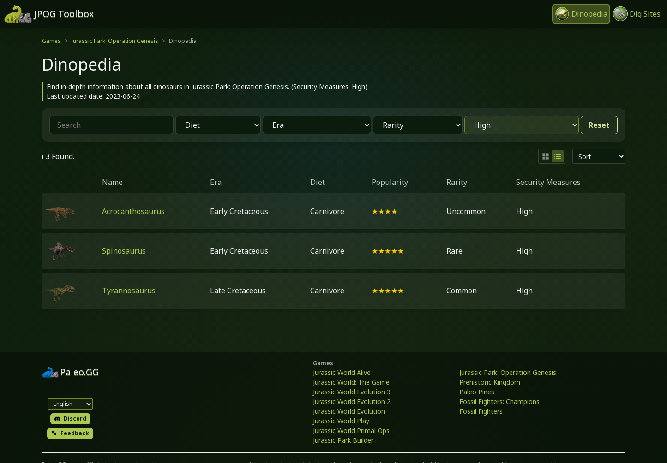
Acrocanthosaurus (133, 211)
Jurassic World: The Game (351, 382)
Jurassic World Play (341, 420)
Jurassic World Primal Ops (351, 430)
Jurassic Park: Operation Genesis (115, 41)
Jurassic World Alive (342, 372)
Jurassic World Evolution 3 (352, 391)
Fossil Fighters (481, 411)
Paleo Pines (476, 391)
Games (51, 41)
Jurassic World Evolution (349, 411)
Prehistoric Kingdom (489, 382)
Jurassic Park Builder (343, 440)
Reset (599, 125)
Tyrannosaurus (129, 290)
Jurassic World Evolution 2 (352, 401)
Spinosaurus (124, 251)
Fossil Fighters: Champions (499, 401)
